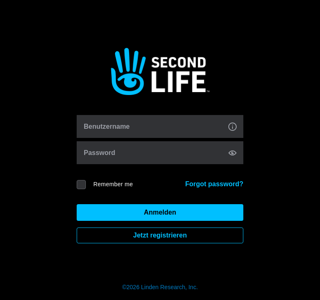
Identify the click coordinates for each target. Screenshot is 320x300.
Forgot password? (214, 184)
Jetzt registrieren (160, 235)
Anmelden (160, 212)
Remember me (113, 184)
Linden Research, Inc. (169, 287)
